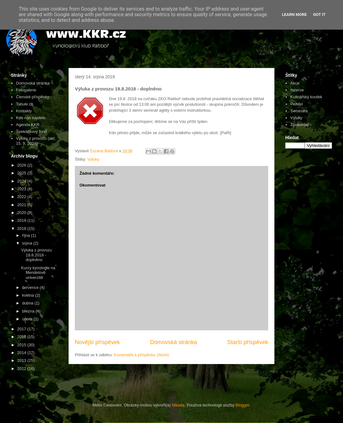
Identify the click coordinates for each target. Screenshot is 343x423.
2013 (22, 360)
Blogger (242, 405)
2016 (22, 336)
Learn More (294, 14)
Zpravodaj (299, 124)
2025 (22, 173)
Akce (294, 83)
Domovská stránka (173, 342)
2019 (22, 220)
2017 (22, 329)
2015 (22, 345)
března (29, 311)
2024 (22, 181)
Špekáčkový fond (31, 131)
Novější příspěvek (97, 342)
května (28, 295)
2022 (22, 196)
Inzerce (297, 90)
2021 (22, 204)
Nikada (178, 405)
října (26, 235)
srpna (27, 243)
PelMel (296, 104)
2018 (22, 228)
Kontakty (24, 111)
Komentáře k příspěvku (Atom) (141, 354)
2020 (22, 212)
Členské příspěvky (32, 97)
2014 (22, 352)
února (28, 319)
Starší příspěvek (247, 342)
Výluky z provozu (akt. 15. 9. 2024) (36, 141)
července (31, 287)
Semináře (299, 111)
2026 (22, 165)
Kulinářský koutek (306, 97)
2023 (22, 189)
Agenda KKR (27, 124)
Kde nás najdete (30, 117)
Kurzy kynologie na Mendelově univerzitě (38, 272)
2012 (22, 368)
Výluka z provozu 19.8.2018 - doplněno (36, 255)
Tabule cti (24, 104)
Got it (319, 14)
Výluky (93, 159)
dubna (28, 303)
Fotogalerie (26, 90)
